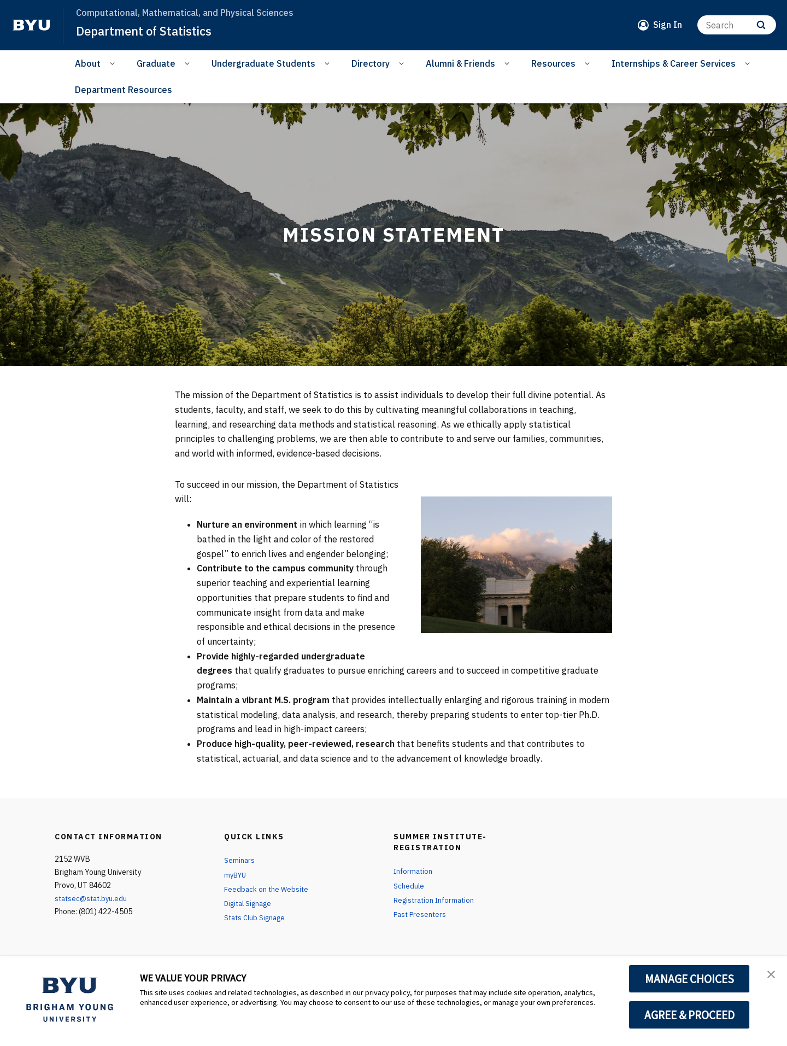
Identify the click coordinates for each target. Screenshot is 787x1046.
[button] (769, 976)
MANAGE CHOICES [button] (689, 978)
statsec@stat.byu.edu (93, 898)
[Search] (736, 24)
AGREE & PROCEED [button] (689, 1014)
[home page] (32, 25)
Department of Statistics (150, 30)
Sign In (667, 24)
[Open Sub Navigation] (114, 63)
